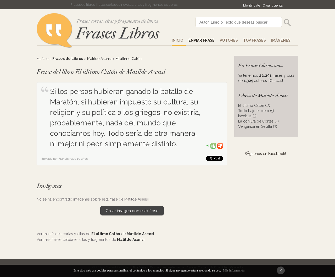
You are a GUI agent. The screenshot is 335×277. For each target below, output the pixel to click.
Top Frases (254, 40)
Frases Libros (117, 33)
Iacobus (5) (247, 116)
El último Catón (129, 59)
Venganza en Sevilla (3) (257, 126)
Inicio (177, 40)
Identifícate (251, 5)
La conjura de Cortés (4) (258, 121)
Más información (233, 270)
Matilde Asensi (99, 59)
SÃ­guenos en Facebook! (265, 154)
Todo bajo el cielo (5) (256, 111)
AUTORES (229, 40)
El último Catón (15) (254, 105)
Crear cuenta (273, 5)
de (122, 234)
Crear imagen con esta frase (132, 210)
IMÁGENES (281, 40)
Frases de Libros (67, 59)
